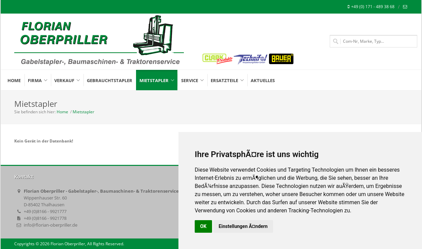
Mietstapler (83, 112)
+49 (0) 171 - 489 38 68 (371, 6)
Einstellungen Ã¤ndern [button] (243, 226)
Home (62, 112)
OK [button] (203, 226)
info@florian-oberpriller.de (50, 225)
